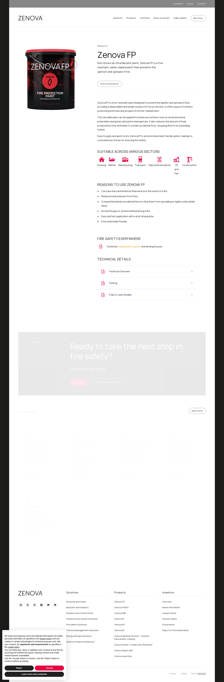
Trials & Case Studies (120, 294)
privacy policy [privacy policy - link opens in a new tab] (46, 639)
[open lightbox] (51, 78)
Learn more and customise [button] (34, 674)
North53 (202, 673)
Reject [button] (19, 668)
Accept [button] (49, 668)
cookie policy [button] (13, 647)
